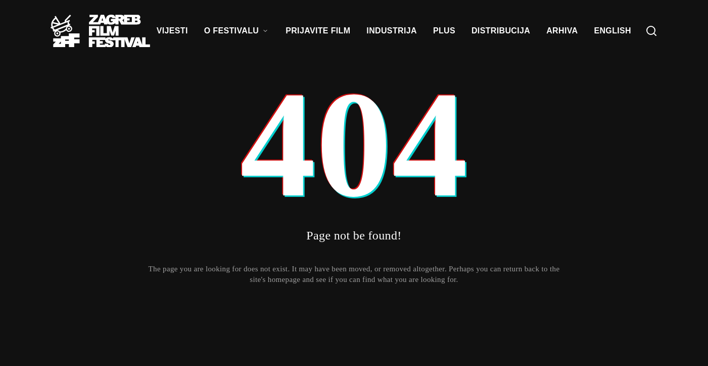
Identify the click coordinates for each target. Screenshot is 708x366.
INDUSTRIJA (391, 30)
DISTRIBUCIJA (500, 30)
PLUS (444, 30)
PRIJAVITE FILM (318, 30)
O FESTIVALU (236, 30)
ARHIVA (562, 30)
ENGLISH (612, 30)
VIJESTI (172, 30)
